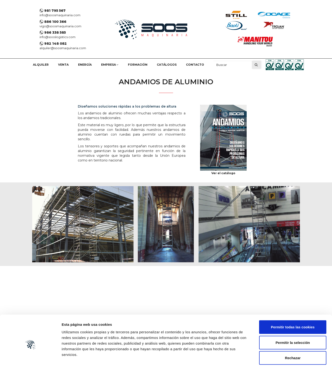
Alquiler (41, 64)
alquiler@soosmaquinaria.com (63, 48)
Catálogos (167, 64)
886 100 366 (53, 22)
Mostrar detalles (252, 361)
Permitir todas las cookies (293, 308)
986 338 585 (53, 32)
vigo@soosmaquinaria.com (60, 26)
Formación (137, 64)
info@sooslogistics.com (57, 37)
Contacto (195, 64)
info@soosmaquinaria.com (60, 15)
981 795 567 (53, 10)
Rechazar (293, 339)
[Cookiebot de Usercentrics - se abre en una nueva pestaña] (30, 360)
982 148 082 (53, 43)
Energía (85, 64)
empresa (110, 64)
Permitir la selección (293, 324)
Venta (63, 64)
